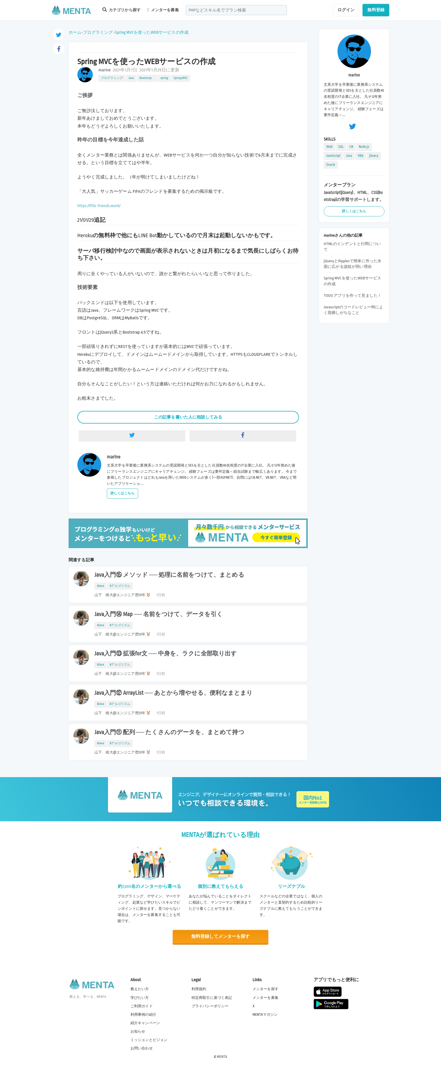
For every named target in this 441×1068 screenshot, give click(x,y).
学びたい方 (139, 997)
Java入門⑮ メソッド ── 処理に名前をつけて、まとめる (169, 575)
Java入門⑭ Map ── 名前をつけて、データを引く (158, 614)
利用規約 (199, 989)
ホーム (75, 32)
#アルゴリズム (120, 586)
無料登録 (375, 10)
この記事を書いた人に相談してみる (188, 417)
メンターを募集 (163, 10)
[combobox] (236, 10)
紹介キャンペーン (145, 1023)
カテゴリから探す (121, 9)
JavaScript (333, 156)
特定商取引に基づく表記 (212, 997)
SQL (341, 147)
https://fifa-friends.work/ (99, 205)
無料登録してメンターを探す (220, 936)
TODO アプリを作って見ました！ (352, 295)
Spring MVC (181, 78)
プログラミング (98, 32)
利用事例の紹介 (143, 1014)
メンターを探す (265, 989)
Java (131, 78)
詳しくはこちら (122, 493)
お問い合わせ (141, 1048)
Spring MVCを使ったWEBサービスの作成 (151, 32)
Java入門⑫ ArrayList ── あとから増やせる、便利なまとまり (173, 693)
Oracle (330, 165)
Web (329, 147)
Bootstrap (147, 78)
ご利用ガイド (141, 1006)
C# (351, 147)
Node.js (364, 147)
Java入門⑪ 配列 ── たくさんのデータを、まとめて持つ (169, 732)
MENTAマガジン (265, 1014)
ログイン (346, 10)
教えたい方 (139, 989)
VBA (361, 156)
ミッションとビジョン (149, 1040)
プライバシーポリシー (210, 1006)
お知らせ (137, 1031)
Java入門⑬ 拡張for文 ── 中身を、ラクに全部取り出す (165, 654)
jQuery (373, 156)
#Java (100, 586)
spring (164, 78)
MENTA (222, 1056)
